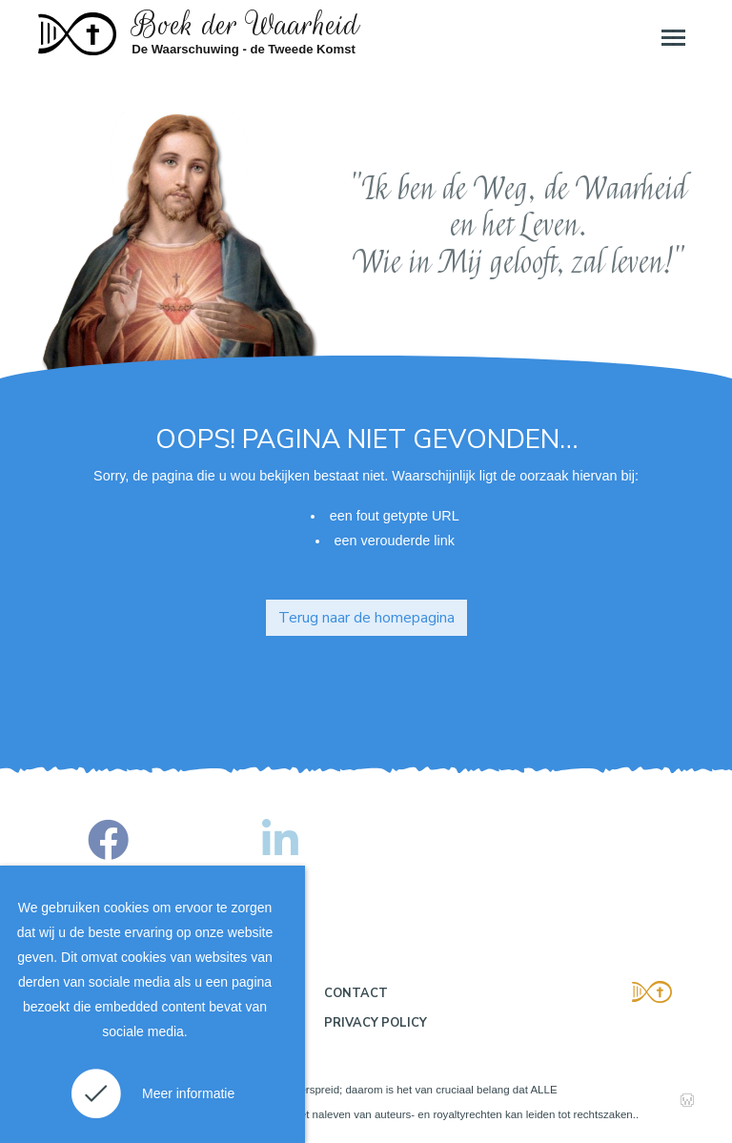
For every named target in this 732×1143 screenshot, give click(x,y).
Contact (356, 993)
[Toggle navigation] (672, 37)
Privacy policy (375, 1022)
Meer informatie (188, 1093)
